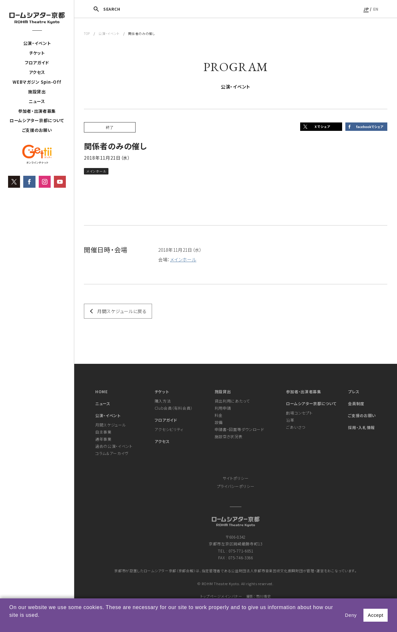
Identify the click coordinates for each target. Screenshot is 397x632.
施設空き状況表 (229, 436)
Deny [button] (351, 615)
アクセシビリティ (169, 429)
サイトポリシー (236, 478)
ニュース (37, 101)
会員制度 (356, 403)
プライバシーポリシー (236, 486)
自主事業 (103, 432)
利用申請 (223, 408)
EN (376, 9)
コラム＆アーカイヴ (111, 453)
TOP (87, 33)
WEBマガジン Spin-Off (37, 82)
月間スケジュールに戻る (122, 311)
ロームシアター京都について (37, 121)
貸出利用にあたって (232, 401)
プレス (353, 391)
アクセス (37, 72)
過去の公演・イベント (114, 446)
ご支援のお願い (37, 130)
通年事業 (103, 439)
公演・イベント (37, 43)
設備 (219, 422)
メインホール (183, 259)
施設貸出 (37, 92)
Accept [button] (375, 615)
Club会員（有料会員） (174, 408)
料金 (219, 415)
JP (366, 9)
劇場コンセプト (299, 413)
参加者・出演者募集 (37, 111)
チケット (37, 53)
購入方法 (163, 401)
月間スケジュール (110, 424)
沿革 (290, 420)
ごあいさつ (295, 427)
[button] (10, 624)
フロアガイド (37, 63)
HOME (101, 391)
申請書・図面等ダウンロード (239, 429)
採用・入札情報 (361, 427)
